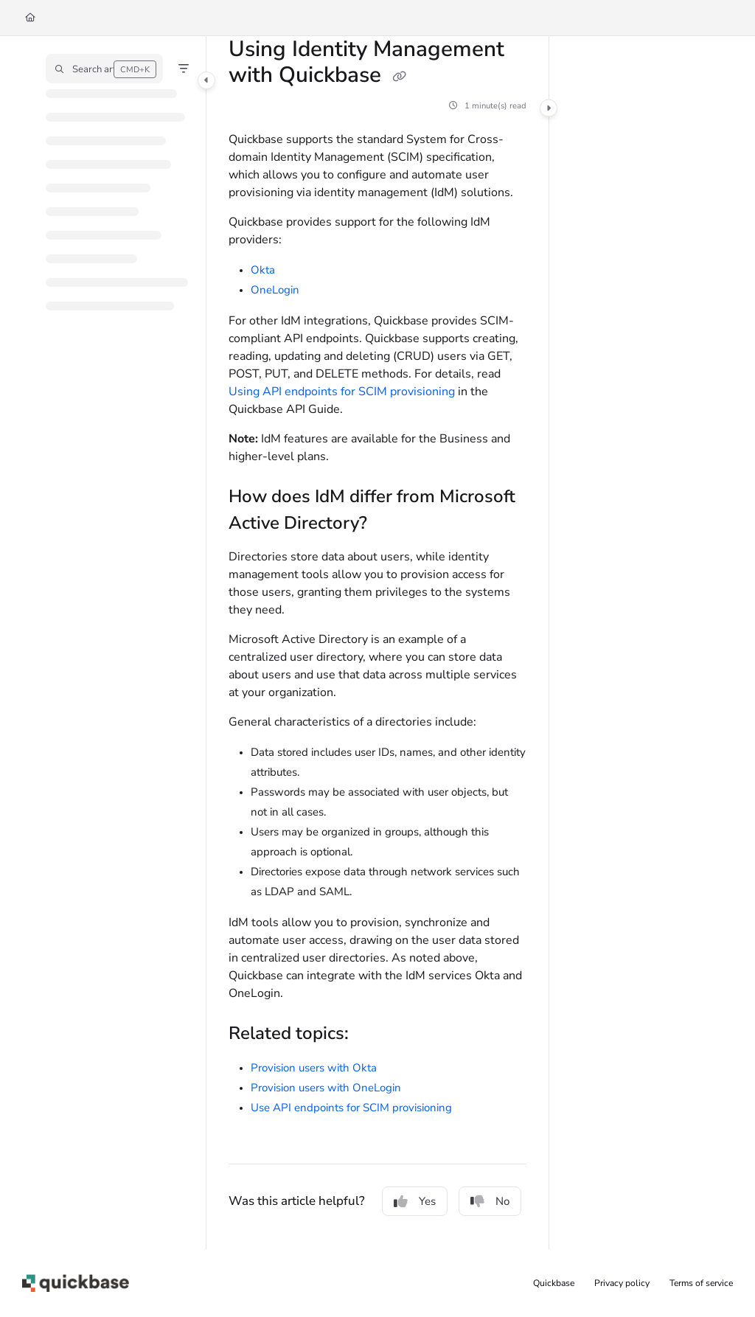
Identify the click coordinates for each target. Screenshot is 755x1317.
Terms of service (701, 1283)
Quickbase (553, 1283)
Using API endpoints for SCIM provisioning (342, 391)
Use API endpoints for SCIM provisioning (351, 1107)
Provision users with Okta (314, 1067)
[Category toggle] (206, 80)
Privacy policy (622, 1283)
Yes (415, 1201)
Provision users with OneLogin (326, 1087)
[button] (104, 68)
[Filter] (183, 68)
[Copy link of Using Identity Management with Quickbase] (399, 76)
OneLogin (275, 289)
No (489, 1201)
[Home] (30, 18)
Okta (263, 270)
